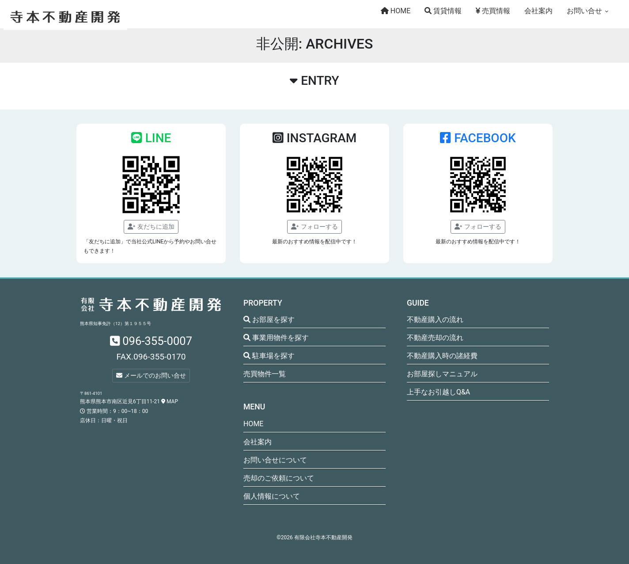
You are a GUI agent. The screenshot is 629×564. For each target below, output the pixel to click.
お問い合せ (584, 11)
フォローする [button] (314, 226)
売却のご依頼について (278, 478)
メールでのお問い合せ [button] (151, 375)
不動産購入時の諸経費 (442, 356)
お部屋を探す (269, 319)
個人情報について (271, 496)
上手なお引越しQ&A (438, 392)
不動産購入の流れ (435, 319)
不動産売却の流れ (435, 337)
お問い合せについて (275, 460)
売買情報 (493, 11)
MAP (169, 401)
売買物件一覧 (264, 374)
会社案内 (538, 11)
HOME (395, 11)
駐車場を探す (269, 356)
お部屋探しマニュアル (442, 374)
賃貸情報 (443, 11)
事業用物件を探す (276, 337)
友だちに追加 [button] (151, 226)
